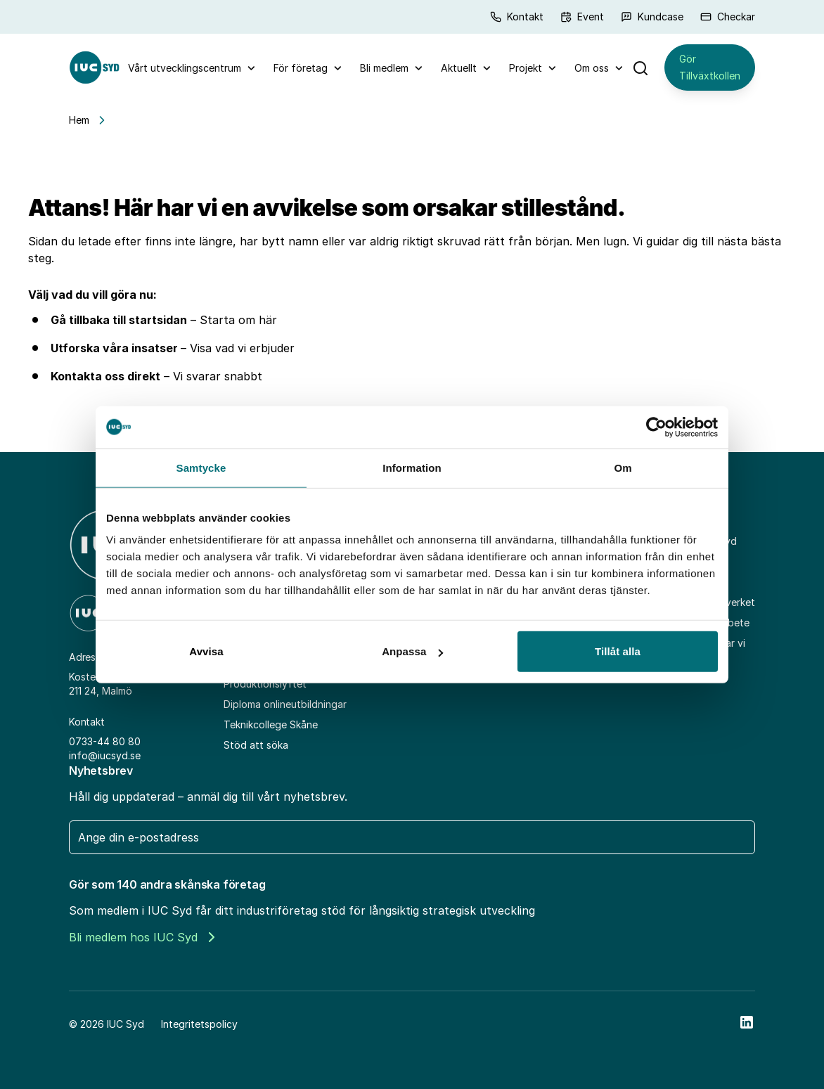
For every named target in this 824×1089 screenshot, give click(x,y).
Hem (79, 120)
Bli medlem (384, 68)
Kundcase (652, 16)
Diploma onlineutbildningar (285, 704)
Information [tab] (412, 467)
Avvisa (206, 651)
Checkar (727, 16)
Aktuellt (459, 68)
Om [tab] (622, 467)
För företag (300, 68)
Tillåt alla (617, 651)
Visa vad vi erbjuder (242, 348)
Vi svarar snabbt (217, 376)
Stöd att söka (256, 745)
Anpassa (412, 651)
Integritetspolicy (199, 1024)
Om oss (591, 68)
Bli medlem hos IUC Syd (141, 937)
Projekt (525, 68)
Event (582, 16)
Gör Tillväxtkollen (709, 67)
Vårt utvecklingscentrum (184, 68)
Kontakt (516, 16)
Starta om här (238, 320)
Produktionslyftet (265, 684)
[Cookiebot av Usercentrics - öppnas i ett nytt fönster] (656, 426)
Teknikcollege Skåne (271, 724)
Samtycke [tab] (201, 467)
